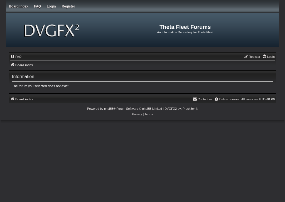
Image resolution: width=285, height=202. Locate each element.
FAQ (37, 6)
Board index (18, 6)
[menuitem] (15, 56)
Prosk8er (189, 108)
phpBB (108, 108)
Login (51, 6)
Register (68, 6)
